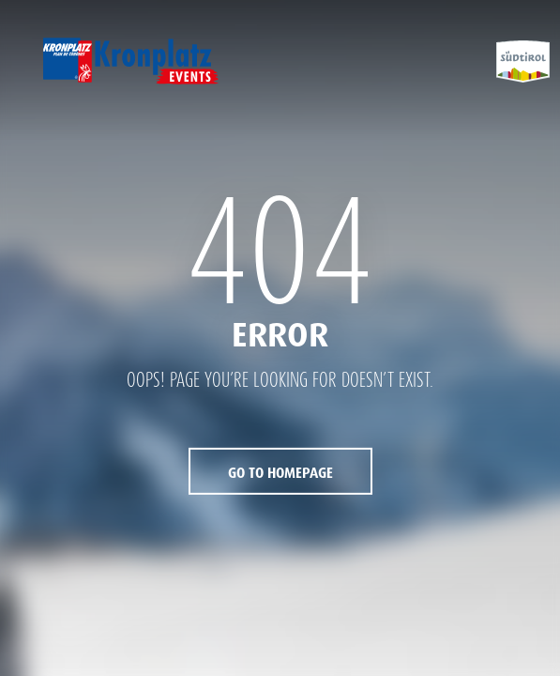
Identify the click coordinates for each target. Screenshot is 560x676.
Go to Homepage (280, 473)
